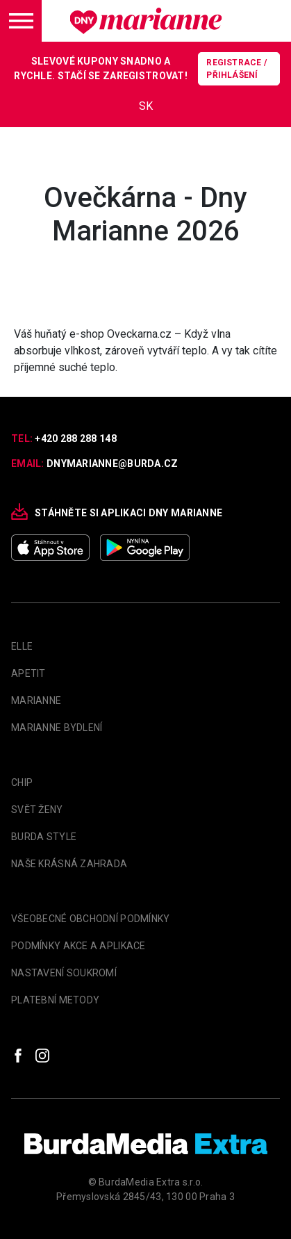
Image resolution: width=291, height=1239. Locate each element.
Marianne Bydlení (56, 727)
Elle (22, 646)
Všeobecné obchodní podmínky (90, 918)
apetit (28, 673)
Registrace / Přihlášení (236, 69)
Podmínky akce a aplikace (78, 945)
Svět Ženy (37, 809)
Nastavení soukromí (64, 972)
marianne (36, 700)
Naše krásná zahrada (69, 863)
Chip (22, 782)
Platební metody (55, 1000)
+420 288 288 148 (75, 438)
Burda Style (43, 836)
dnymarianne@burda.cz (112, 463)
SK (146, 106)
